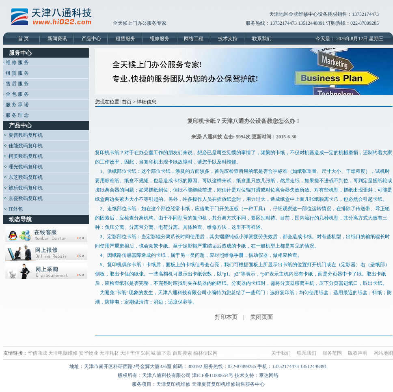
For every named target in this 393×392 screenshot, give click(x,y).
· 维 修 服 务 (16, 62)
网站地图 (383, 353)
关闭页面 (261, 317)
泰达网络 (269, 375)
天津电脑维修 (63, 353)
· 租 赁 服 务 (16, 73)
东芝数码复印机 (23, 177)
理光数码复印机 (23, 167)
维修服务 (159, 38)
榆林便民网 (205, 353)
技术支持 (228, 38)
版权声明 (357, 353)
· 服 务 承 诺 (16, 105)
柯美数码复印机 (23, 156)
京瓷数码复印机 (23, 198)
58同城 (148, 353)
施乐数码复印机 (23, 188)
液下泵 (164, 353)
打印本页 (226, 317)
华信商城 (37, 353)
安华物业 (88, 353)
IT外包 (13, 209)
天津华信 (130, 353)
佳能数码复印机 (23, 146)
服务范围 (332, 353)
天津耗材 (109, 353)
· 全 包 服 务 (16, 94)
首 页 (23, 38)
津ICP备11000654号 (212, 375)
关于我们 (281, 353)
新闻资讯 (57, 38)
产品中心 (91, 38)
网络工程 (193, 38)
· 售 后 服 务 (16, 83)
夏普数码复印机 (23, 135)
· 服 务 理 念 (16, 115)
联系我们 (262, 38)
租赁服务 (125, 38)
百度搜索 (182, 353)
